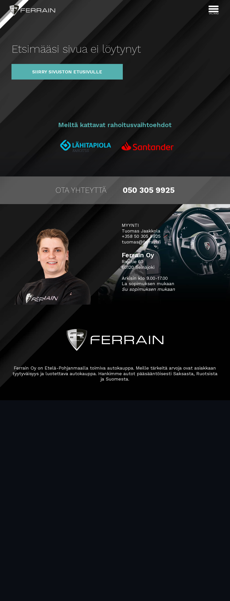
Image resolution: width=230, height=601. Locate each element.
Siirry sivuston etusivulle (67, 71)
